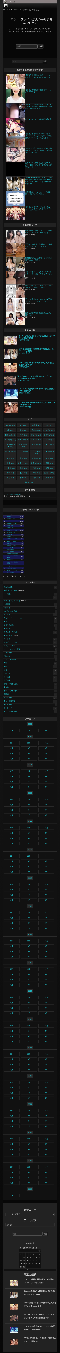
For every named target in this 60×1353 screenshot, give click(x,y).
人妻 (5, 663)
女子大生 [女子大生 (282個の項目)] (36, 463)
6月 (11, 753)
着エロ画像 (8, 697)
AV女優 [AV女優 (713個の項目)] (36, 425)
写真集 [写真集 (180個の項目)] (36, 458)
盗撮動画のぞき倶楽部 (12, 553)
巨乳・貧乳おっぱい (11, 684)
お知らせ (7, 607)
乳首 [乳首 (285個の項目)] (23, 458)
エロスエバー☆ (11, 527)
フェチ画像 (8, 652)
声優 (5, 666)
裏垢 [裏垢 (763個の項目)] (10, 478)
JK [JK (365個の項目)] (10, 430)
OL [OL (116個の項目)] (23, 430)
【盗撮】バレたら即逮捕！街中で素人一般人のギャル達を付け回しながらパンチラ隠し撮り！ (38, 106)
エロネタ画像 (9, 625)
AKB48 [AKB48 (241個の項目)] (10, 425)
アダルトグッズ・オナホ (13, 618)
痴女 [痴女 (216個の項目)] (10, 473)
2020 (30, 878)
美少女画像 (8, 704)
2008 (30, 1189)
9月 (11, 748)
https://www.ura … (11, 568)
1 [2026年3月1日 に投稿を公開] (39, 1251)
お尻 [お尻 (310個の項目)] (23, 435)
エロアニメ (8, 621)
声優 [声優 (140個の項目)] (10, 463)
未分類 (6, 687)
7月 (46, 748)
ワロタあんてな (11, 518)
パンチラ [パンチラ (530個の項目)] (10, 451)
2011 (30, 1132)
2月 (29, 730)
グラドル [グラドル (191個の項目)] (36, 440)
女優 (5, 670)
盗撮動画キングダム (12, 523)
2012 (30, 1104)
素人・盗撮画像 (9, 701)
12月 (11, 743)
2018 (30, 934)
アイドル (7, 614)
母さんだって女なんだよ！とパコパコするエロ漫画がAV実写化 (38, 286)
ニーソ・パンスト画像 (12, 649)
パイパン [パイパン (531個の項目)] (49, 444)
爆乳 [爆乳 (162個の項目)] (49, 468)
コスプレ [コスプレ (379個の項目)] (49, 440)
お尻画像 (7, 604)
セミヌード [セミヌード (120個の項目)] (23, 445)
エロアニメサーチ (11, 566)
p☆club (9, 521)
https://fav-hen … (11, 547)
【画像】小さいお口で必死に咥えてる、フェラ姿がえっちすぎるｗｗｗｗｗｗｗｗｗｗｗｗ (38, 209)
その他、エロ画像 (10, 611)
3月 (11, 730)
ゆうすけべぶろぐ (11, 532)
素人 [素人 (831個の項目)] (23, 473)
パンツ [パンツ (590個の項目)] (23, 451)
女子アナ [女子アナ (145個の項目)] (23, 463)
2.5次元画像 (8, 587)
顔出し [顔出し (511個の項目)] (29, 482)
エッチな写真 (10, 536)
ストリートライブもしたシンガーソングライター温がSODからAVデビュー (38, 274)
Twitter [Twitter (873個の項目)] (36, 430)
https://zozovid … (11, 549)
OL (5, 597)
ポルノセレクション (12, 530)
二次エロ (7, 656)
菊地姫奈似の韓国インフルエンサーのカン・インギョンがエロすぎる (38, 232)
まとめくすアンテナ (12, 570)
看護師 (6, 694)
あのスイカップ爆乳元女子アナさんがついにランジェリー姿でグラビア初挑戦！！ (38, 165)
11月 (29, 743)
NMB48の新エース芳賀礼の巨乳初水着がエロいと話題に (38, 259)
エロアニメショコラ (12, 539)
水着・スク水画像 (10, 691)
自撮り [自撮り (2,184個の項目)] (49, 473)
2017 (30, 963)
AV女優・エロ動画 (10, 590)
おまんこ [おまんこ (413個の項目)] (10, 435)
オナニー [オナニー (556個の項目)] (23, 440)
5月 (29, 753)
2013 (30, 1076)
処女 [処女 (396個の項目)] (49, 458)
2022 (30, 821)
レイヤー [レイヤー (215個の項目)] (49, 451)
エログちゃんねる (11, 541)
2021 (30, 849)
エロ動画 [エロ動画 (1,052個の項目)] (10, 440)
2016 (30, 991)
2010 (30, 1161)
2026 (30, 724)
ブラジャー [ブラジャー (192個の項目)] (36, 452)
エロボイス (8, 628)
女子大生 (7, 677)
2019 (30, 906)
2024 (30, 765)
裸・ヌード (8, 708)
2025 (30, 736)
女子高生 (7, 680)
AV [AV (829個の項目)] (23, 425)
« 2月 (29, 1270)
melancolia (10, 534)
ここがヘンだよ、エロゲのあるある (38, 119)
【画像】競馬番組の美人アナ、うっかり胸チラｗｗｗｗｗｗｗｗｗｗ (38, 76)
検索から (9, 516)
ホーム (5, 10)
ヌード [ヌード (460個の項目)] (36, 444)
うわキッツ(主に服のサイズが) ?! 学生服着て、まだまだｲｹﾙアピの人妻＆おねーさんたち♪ (39, 150)
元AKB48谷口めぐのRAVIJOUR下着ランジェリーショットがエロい (38, 300)
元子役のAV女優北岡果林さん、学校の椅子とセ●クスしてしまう (38, 245)
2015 (30, 1019)
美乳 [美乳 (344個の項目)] (36, 473)
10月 (46, 743)
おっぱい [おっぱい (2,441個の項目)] (49, 430)
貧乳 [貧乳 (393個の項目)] (49, 478)
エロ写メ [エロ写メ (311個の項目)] (49, 435)
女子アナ (7, 673)
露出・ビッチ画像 (10, 711)
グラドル (7, 639)
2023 (30, 793)
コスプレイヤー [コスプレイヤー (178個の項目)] (10, 445)
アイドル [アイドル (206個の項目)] (36, 435)
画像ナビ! (9, 543)
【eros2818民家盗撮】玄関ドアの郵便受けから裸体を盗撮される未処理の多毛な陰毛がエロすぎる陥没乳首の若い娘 (38, 181)
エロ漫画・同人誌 (10, 632)
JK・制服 (7, 594)
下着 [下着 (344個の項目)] (10, 458)
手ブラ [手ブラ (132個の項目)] (10, 468)
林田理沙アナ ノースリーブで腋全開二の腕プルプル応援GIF (38, 193)
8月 (29, 748)
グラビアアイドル (10, 642)
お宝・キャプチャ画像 (12, 601)
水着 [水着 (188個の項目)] (23, 468)
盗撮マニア (10, 559)
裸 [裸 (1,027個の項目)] (23, 478)
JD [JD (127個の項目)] (49, 425)
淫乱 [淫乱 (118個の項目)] (36, 468)
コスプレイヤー (9, 646)
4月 (46, 753)
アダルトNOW (10, 525)
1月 (46, 730)
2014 (30, 1047)
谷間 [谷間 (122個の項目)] (36, 478)
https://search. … (11, 551)
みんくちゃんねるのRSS (13, 494)
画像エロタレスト (11, 545)
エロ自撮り (8, 635)
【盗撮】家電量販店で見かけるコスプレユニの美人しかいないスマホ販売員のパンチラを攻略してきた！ (38, 136)
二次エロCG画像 (10, 659)
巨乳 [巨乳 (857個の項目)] (49, 463)
